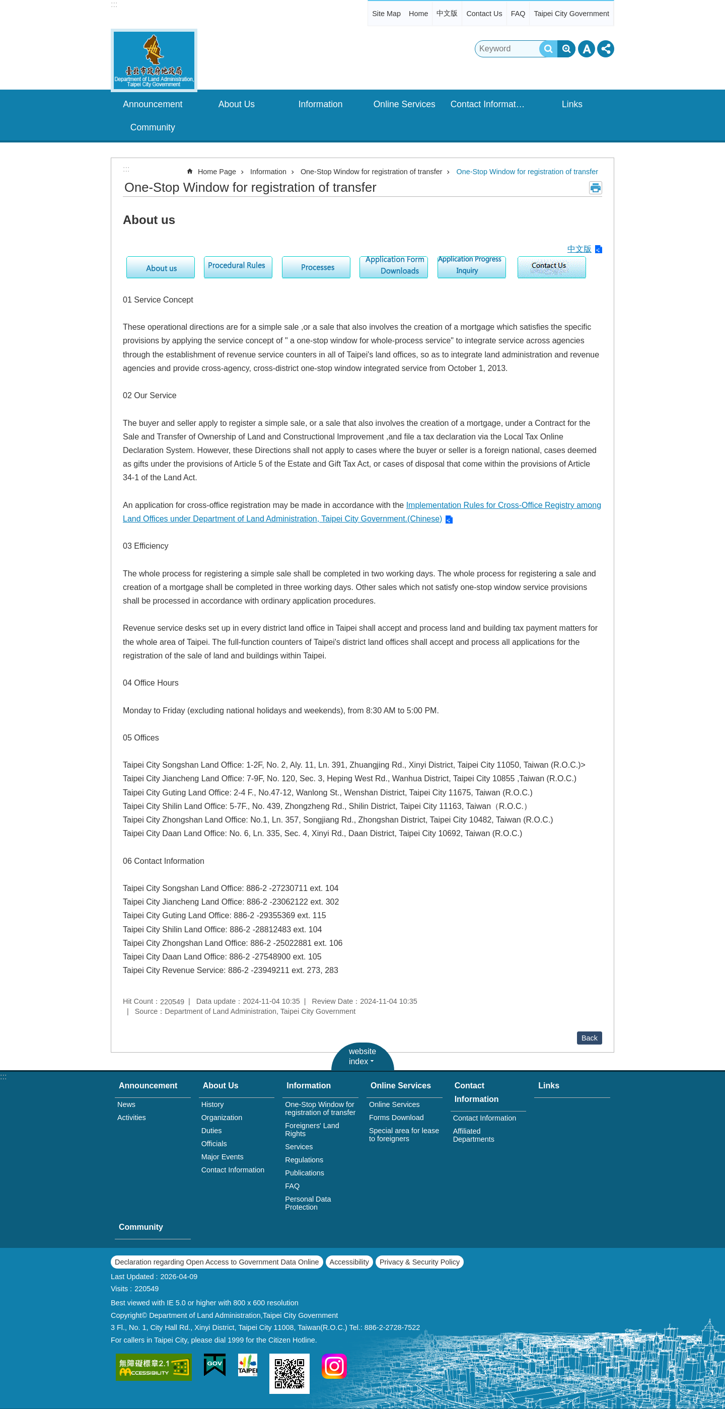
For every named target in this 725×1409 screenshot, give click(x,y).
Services (299, 1147)
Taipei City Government (571, 14)
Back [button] (590, 1038)
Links (572, 104)
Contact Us (484, 14)
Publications (304, 1173)
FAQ (518, 14)
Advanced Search (566, 48)
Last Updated (132, 1277)
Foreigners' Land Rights (312, 1130)
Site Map (386, 14)
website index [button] (362, 1056)
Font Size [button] (586, 48)
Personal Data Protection (308, 1203)
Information (321, 104)
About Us (237, 104)
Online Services (405, 104)
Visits (119, 1289)
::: (114, 4)
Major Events (222, 1157)
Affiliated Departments (473, 1135)
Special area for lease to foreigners (404, 1135)
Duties (211, 1131)
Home (418, 14)
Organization (222, 1118)
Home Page (217, 172)
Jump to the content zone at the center (5, 5)
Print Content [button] (595, 187)
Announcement (152, 104)
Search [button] (548, 48)
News (126, 1104)
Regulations (304, 1160)
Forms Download (396, 1118)
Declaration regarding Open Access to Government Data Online (217, 1262)
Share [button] (605, 48)
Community (152, 127)
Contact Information (489, 104)
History (212, 1104)
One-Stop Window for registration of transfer (372, 172)
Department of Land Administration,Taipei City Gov (154, 60)
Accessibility (349, 1262)
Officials (214, 1144)
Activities (131, 1118)
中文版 (447, 13)
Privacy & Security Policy (420, 1262)
